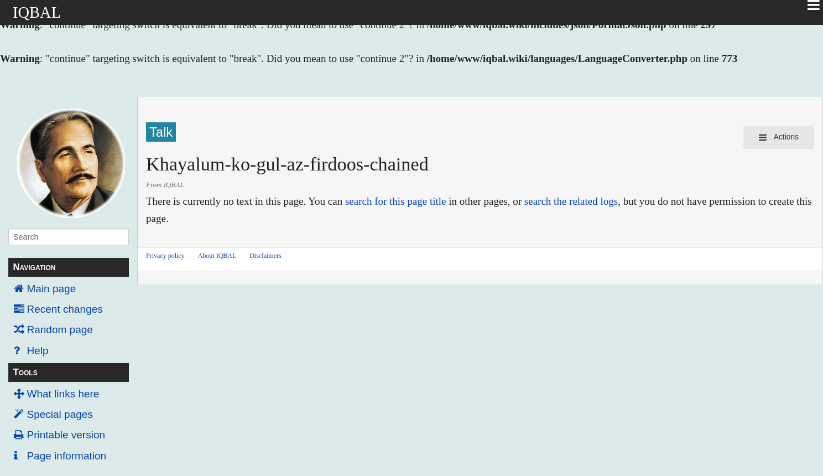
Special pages (60, 414)
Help (38, 350)
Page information (67, 456)
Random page (60, 329)
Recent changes (65, 309)
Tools (25, 372)
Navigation (34, 267)
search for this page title (395, 201)
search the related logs (571, 201)
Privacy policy (165, 256)
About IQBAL (217, 256)
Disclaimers (265, 256)
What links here (63, 394)
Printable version (66, 435)
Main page (51, 288)
